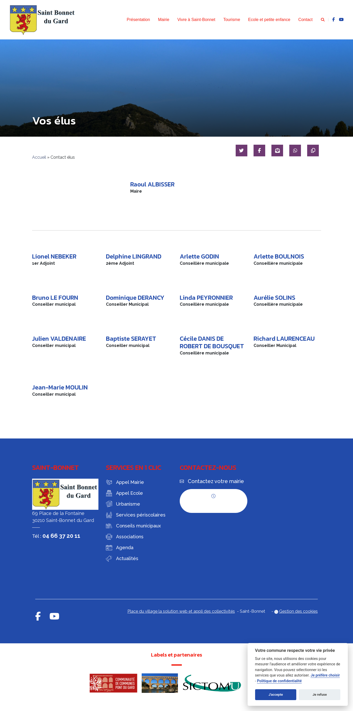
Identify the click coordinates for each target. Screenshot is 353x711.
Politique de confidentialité (279, 681)
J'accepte (276, 694)
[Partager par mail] (276, 150)
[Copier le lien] (313, 150)
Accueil (39, 157)
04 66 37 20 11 (61, 535)
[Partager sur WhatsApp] (294, 150)
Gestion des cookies (298, 611)
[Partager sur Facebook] (257, 150)
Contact (305, 19)
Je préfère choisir (325, 675)
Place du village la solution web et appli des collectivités (181, 611)
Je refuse (320, 694)
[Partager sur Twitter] (239, 150)
